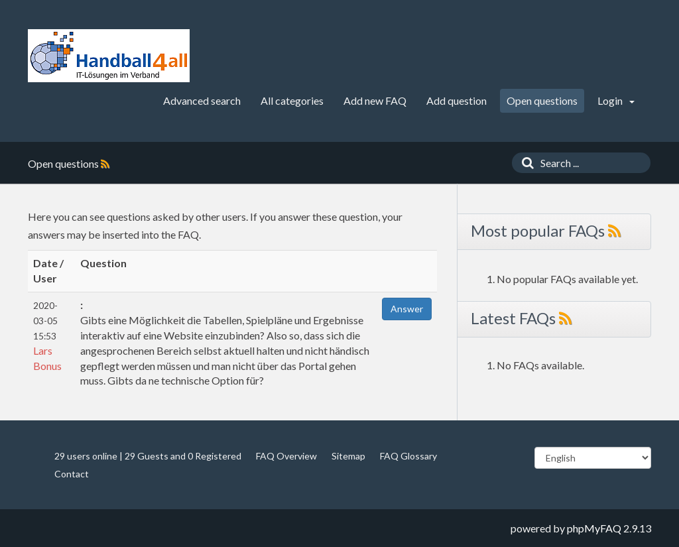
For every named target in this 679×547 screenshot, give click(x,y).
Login (616, 100)
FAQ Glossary (408, 455)
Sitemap (348, 455)
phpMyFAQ (594, 528)
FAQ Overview (286, 455)
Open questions (542, 100)
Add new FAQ (374, 100)
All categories (292, 100)
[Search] (524, 162)
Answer (407, 308)
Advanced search (202, 100)
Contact (71, 473)
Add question (456, 100)
